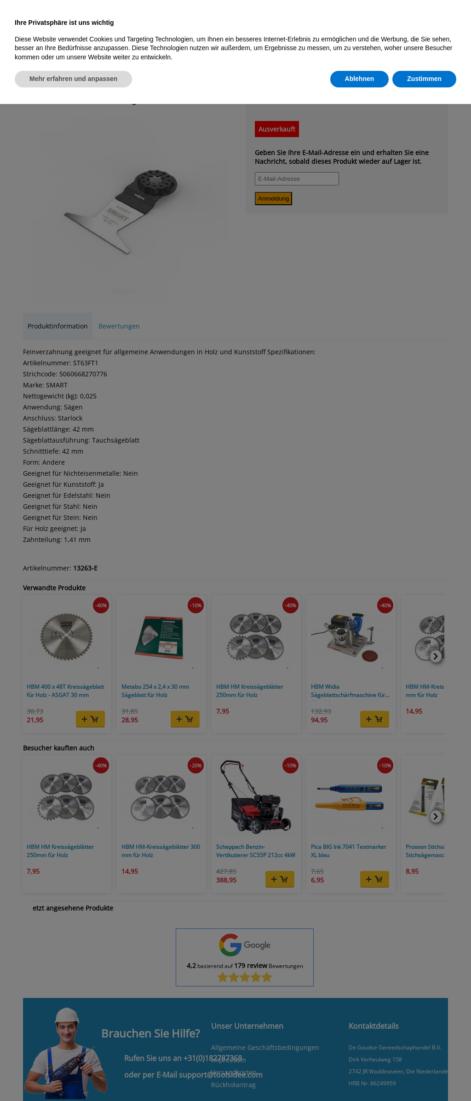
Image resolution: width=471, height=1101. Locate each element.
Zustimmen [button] (424, 78)
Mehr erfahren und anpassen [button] (73, 78)
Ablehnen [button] (359, 78)
